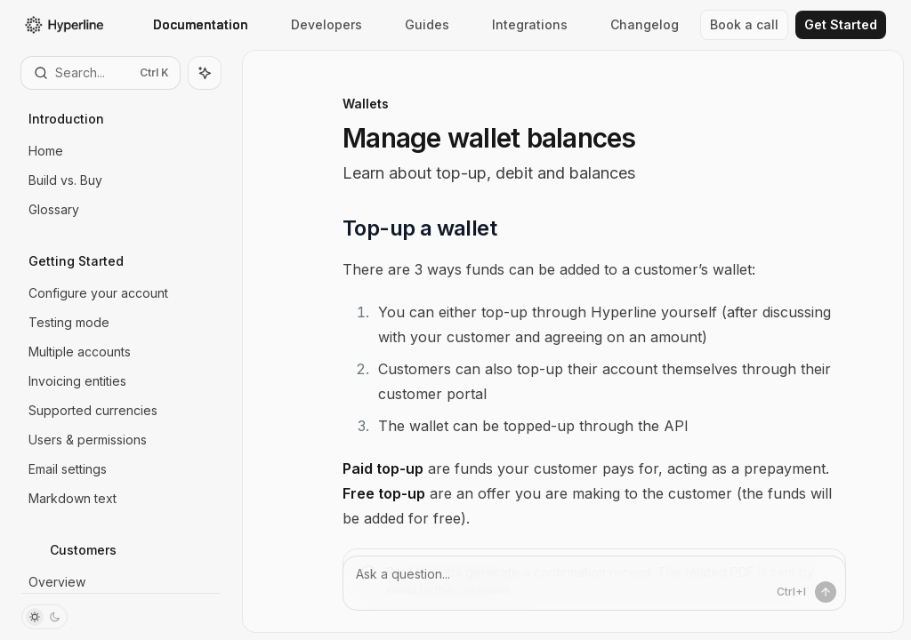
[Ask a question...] (594, 583)
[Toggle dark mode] (44, 616)
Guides (416, 24)
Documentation (190, 24)
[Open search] (100, 73)
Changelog (634, 24)
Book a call (744, 24)
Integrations (519, 24)
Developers (316, 24)
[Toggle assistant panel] (205, 73)
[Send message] (825, 592)
